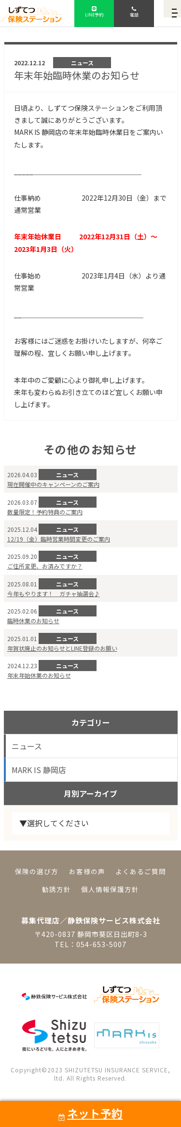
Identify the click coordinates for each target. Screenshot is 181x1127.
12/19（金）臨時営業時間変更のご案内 (58, 539)
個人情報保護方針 (110, 889)
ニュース (27, 746)
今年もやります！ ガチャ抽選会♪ (53, 593)
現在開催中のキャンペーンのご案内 (53, 484)
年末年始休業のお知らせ (39, 675)
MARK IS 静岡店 (39, 770)
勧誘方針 (56, 889)
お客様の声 (87, 871)
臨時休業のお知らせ (33, 620)
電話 (133, 14)
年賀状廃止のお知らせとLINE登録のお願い (62, 648)
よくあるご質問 (140, 871)
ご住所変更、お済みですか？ (45, 566)
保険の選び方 (36, 871)
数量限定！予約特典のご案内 (45, 512)
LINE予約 (94, 14)
